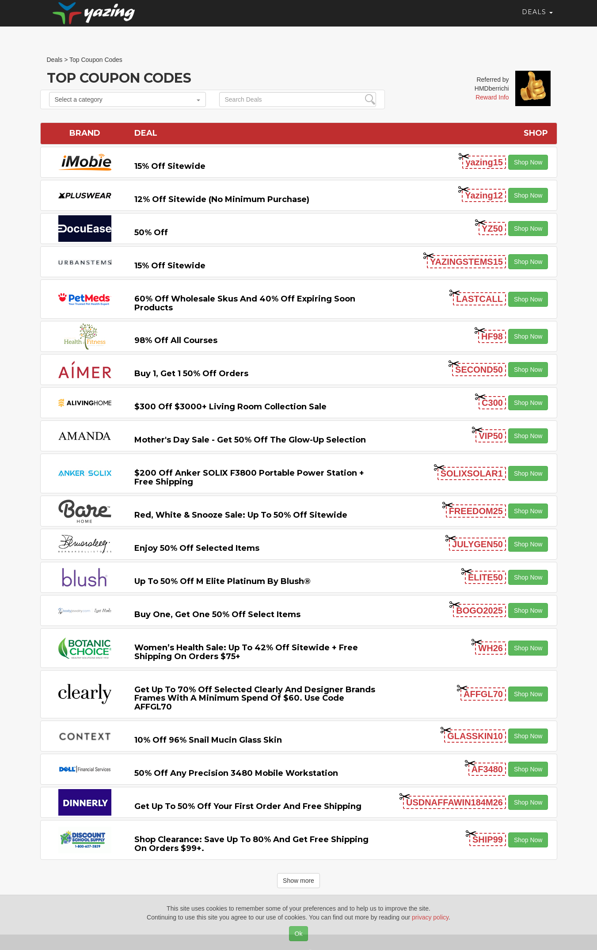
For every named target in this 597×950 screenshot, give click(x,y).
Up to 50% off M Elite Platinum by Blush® (222, 581)
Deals (537, 20)
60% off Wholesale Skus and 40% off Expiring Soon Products (244, 303)
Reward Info (492, 97)
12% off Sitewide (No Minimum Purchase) (221, 199)
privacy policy (430, 917)
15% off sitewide (169, 166)
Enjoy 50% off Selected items (196, 548)
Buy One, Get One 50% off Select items (217, 614)
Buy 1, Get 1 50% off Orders (191, 373)
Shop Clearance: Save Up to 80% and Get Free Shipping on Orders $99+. (251, 844)
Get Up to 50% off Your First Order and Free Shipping (247, 806)
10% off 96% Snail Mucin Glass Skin (208, 740)
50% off (151, 232)
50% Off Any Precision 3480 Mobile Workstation (236, 773)
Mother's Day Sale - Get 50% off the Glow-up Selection (250, 440)
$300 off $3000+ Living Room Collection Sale (230, 407)
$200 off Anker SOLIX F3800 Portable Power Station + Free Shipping (249, 477)
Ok (299, 933)
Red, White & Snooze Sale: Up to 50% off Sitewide (240, 515)
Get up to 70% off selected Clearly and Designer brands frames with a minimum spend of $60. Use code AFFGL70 (254, 698)
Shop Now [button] (528, 162)
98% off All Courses (175, 340)
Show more (298, 880)
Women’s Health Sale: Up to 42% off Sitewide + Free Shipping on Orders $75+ (246, 652)
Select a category (127, 99)
